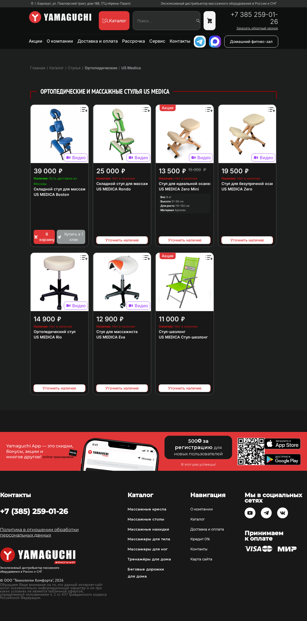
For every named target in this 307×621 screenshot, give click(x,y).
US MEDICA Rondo (113, 189)
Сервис (157, 41)
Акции (35, 41)
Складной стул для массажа (61, 189)
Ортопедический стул (54, 331)
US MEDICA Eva (110, 337)
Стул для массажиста (117, 331)
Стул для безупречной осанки (250, 183)
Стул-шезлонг (172, 331)
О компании (60, 41)
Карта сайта (201, 559)
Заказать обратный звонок (257, 28)
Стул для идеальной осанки (185, 183)
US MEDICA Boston (51, 194)
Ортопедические (101, 67)
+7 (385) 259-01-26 (34, 511)
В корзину (44, 237)
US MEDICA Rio (48, 337)
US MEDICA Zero (236, 189)
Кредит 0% (200, 539)
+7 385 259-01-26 (254, 18)
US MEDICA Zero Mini (179, 189)
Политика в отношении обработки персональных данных (39, 532)
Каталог (197, 519)
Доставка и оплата (97, 41)
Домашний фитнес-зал (251, 41)
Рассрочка (133, 41)
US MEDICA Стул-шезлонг (183, 337)
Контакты (180, 41)
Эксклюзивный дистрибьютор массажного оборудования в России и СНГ (219, 3)
